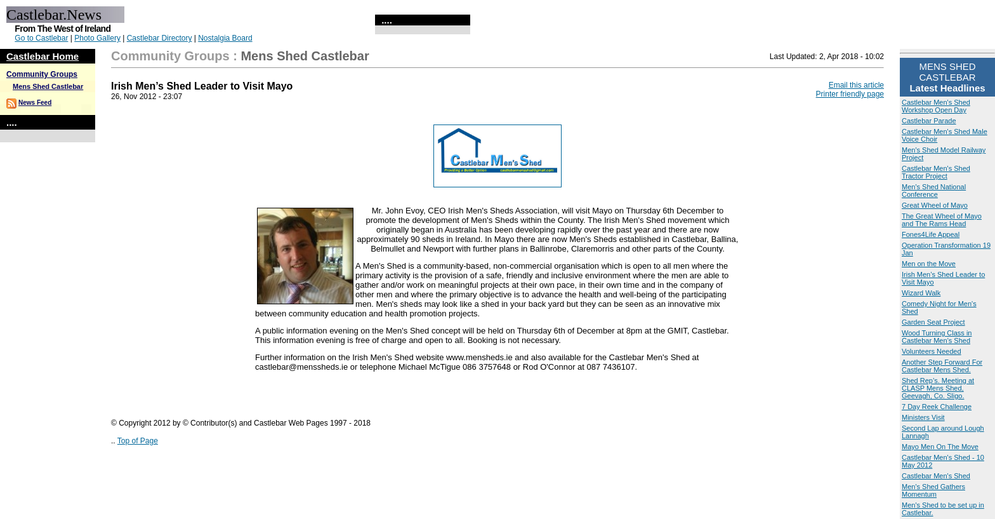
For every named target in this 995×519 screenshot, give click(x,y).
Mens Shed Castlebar (48, 86)
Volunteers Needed (931, 351)
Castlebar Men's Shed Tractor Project (936, 172)
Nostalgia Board (225, 38)
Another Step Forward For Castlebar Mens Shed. (942, 366)
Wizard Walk (921, 293)
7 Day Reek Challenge (937, 406)
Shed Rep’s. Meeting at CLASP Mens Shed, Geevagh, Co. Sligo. (938, 388)
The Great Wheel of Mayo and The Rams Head (942, 219)
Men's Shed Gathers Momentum (933, 490)
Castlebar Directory (159, 38)
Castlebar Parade (929, 121)
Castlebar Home (42, 56)
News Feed (34, 102)
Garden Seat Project (933, 322)
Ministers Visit (923, 417)
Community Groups (41, 74)
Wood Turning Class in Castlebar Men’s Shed (937, 336)
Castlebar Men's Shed (936, 476)
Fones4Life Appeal (930, 234)
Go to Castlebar (41, 38)
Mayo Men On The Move (940, 446)
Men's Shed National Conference (934, 190)
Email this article (856, 85)
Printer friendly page (850, 94)
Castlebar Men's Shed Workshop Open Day (936, 106)
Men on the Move (929, 263)
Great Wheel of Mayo (935, 205)
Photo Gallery (97, 38)
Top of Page (137, 440)
